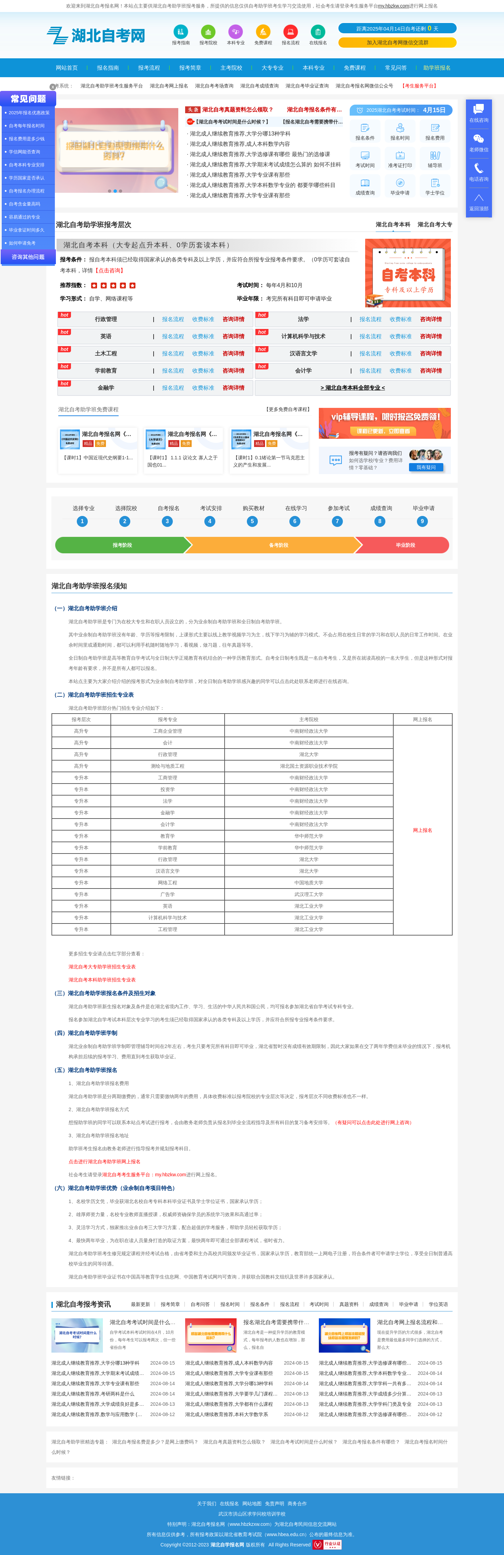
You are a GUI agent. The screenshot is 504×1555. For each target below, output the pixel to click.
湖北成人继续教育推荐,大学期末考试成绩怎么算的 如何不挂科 (98, 1373)
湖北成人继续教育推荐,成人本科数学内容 (229, 1363)
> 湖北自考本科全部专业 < (353, 388)
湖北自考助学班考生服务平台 (112, 86)
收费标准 (203, 319)
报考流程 (149, 68)
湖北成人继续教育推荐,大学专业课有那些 (229, 1373)
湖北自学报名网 (227, 1544)
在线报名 (229, 1503)
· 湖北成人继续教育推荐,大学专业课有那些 (238, 175)
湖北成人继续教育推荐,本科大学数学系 (226, 1414)
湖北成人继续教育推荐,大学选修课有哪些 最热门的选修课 (365, 1363)
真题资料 (349, 1304)
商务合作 (297, 1503)
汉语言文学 (303, 353)
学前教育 (106, 371)
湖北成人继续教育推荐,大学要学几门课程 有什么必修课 (232, 1394)
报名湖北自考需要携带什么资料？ (284, 1322)
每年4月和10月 (284, 285)
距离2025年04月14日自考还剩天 (398, 28)
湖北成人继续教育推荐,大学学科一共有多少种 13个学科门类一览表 (365, 1383)
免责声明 (274, 1503)
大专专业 (273, 68)
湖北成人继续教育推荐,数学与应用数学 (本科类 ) (98, 1414)
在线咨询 (479, 113)
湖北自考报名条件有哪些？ (320, 110)
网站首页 (67, 68)
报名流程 (173, 319)
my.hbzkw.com (393, 6)
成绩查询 (378, 1304)
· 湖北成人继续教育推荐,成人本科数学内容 (238, 144)
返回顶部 (479, 201)
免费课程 (355, 68)
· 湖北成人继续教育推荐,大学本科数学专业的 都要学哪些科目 (261, 185)
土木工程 (106, 353)
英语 (105, 336)
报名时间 (230, 1304)
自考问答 (200, 1304)
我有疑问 (426, 467)
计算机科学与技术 (303, 336)
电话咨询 (479, 172)
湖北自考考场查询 (214, 86)
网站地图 (252, 1503)
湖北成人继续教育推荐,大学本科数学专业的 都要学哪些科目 (365, 1373)
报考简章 (190, 68)
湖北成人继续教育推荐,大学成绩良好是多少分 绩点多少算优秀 (98, 1404)
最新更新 (140, 1304)
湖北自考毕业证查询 (307, 86)
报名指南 (108, 68)
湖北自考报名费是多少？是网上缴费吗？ (155, 1442)
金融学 (106, 388)
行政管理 (106, 319)
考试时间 (319, 1304)
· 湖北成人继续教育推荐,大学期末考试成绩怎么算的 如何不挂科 (263, 164)
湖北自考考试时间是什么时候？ (148, 1322)
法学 (303, 319)
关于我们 (206, 1503)
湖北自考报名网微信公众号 (364, 86)
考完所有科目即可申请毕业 (299, 299)
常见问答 (396, 68)
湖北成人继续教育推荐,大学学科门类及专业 (365, 1404)
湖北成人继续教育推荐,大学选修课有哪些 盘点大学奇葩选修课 (365, 1414)
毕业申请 (408, 1304)
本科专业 (314, 68)
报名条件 (259, 1304)
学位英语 (438, 1304)
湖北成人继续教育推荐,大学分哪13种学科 (95, 1363)
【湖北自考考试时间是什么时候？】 (232, 122)
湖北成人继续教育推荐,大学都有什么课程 (229, 1404)
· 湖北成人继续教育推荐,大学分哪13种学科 (239, 134)
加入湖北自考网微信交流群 (398, 42)
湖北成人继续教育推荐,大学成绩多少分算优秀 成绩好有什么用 (365, 1394)
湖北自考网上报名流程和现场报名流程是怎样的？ (437, 1322)
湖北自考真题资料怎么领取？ (238, 110)
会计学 (303, 371)
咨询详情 (233, 319)
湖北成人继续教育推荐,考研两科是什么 (92, 1394)
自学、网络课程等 (111, 299)
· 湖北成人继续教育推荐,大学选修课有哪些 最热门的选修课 (258, 154)
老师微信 (479, 142)
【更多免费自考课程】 (288, 409)
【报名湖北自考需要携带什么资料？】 (321, 122)
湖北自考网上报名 (169, 86)
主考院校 (231, 68)
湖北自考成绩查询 (259, 86)
